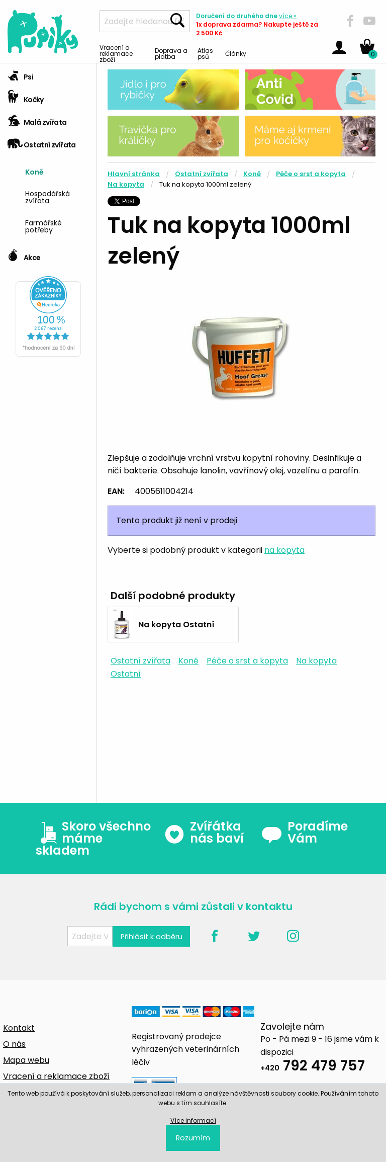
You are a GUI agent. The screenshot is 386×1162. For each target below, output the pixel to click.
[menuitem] (57, 171)
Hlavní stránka (134, 174)
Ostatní (126, 674)
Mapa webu (26, 1060)
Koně (34, 171)
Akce (24, 254)
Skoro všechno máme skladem (93, 838)
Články (235, 53)
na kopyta (284, 550)
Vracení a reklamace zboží (116, 53)
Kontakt (19, 1028)
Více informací (193, 1120)
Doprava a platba (171, 53)
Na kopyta (126, 184)
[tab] (48, 74)
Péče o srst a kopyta (311, 174)
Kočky (26, 96)
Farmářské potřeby (43, 225)
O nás (14, 1044)
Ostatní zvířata (42, 141)
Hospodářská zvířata (47, 196)
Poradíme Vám (304, 832)
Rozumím (193, 1138)
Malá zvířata (37, 119)
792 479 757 (312, 1067)
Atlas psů (205, 53)
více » (288, 16)
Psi (20, 73)
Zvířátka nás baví (204, 832)
